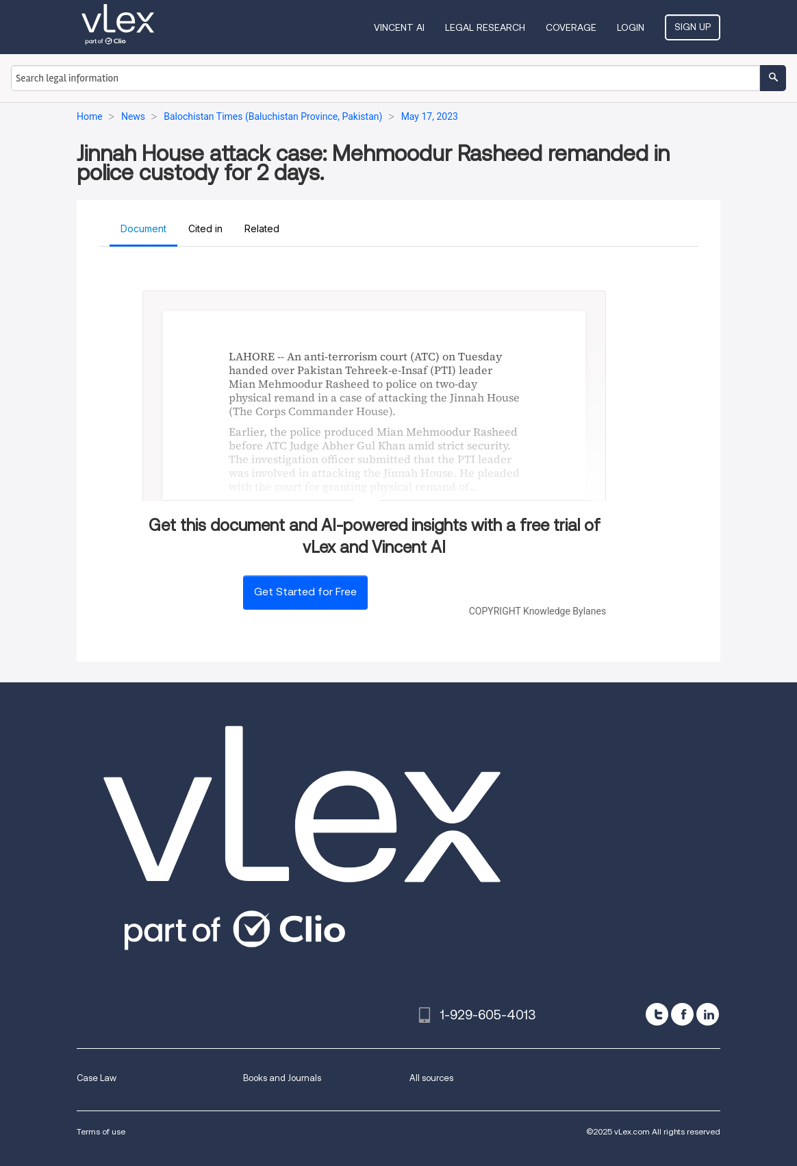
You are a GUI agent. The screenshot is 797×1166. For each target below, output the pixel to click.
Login (630, 27)
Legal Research (485, 27)
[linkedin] (707, 1014)
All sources (431, 1078)
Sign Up (692, 26)
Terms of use (101, 1131)
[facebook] (682, 1014)
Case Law (96, 1078)
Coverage (571, 27)
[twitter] (657, 1014)
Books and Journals (282, 1078)
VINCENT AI (399, 27)
